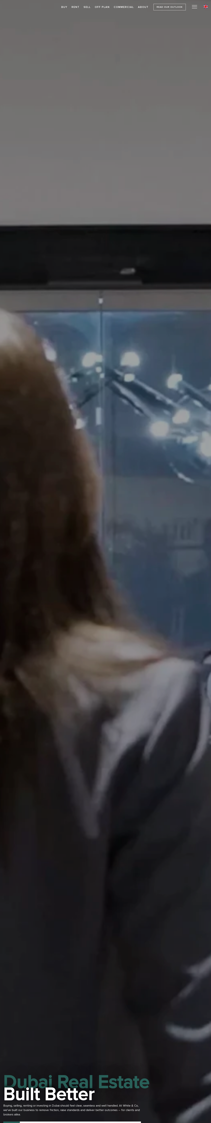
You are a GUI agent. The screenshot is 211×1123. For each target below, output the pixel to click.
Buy (64, 7)
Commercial (124, 7)
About (143, 7)
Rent (75, 7)
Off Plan (102, 7)
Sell (87, 7)
